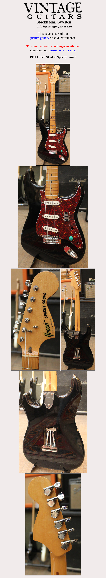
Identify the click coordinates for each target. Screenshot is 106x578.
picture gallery (39, 38)
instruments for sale (62, 50)
